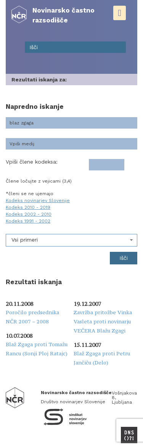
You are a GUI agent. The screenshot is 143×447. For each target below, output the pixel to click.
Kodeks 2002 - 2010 (28, 214)
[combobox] (71, 240)
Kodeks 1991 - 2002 (28, 221)
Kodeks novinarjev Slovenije (38, 200)
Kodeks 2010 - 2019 (28, 207)
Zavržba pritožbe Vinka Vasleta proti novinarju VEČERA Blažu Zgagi (103, 321)
